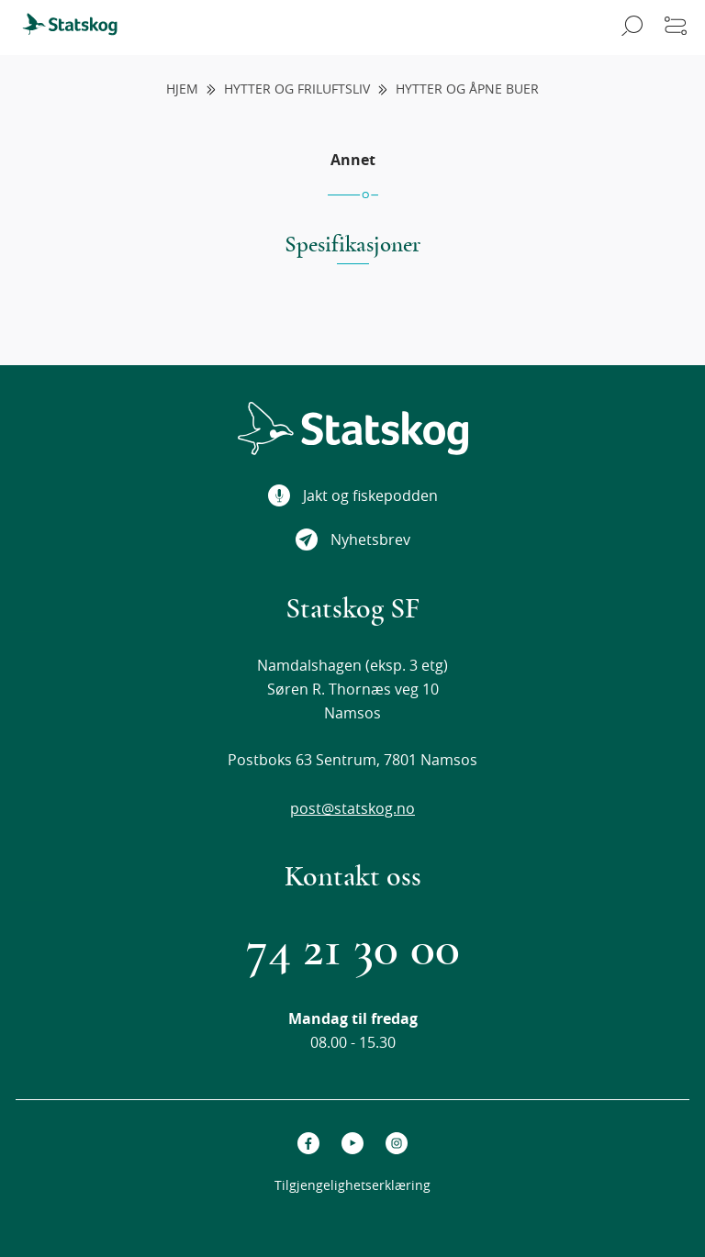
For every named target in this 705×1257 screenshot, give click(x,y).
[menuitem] (78, 27)
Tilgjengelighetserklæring (352, 1185)
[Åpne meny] (676, 28)
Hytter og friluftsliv (297, 89)
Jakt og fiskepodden (353, 495)
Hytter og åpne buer (467, 89)
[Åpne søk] (629, 27)
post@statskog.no (352, 808)
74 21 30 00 (353, 948)
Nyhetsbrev (353, 539)
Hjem (182, 89)
